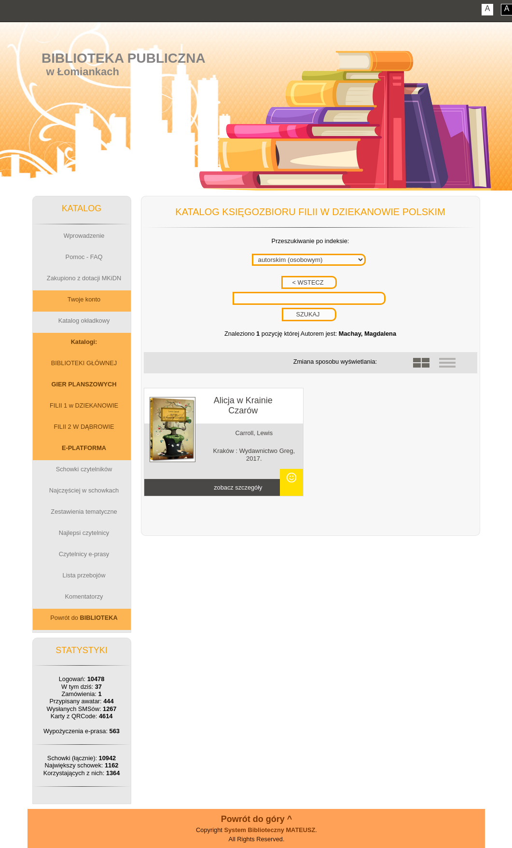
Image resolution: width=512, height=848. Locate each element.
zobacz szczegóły (238, 487)
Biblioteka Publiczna (124, 58)
